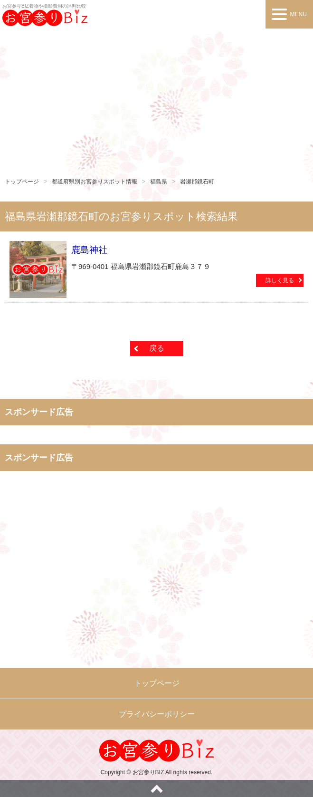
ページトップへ (156, 788)
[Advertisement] (156, 99)
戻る (156, 348)
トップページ (22, 181)
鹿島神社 (89, 250)
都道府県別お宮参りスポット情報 (94, 181)
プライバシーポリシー (157, 714)
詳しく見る (280, 280)
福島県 (158, 181)
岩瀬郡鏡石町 (197, 181)
